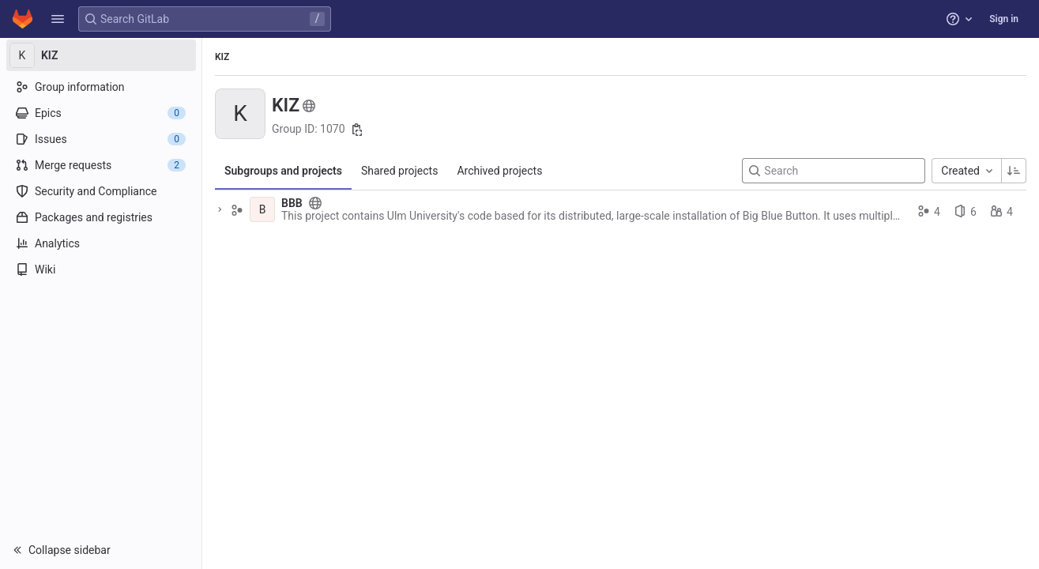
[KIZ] (101, 55)
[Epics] (100, 113)
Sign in (1003, 18)
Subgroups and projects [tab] (283, 170)
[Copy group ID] (357, 129)
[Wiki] (100, 269)
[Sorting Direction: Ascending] (1013, 170)
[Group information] (100, 87)
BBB (292, 203)
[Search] (833, 170)
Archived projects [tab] (499, 170)
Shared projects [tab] (399, 170)
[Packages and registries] (100, 217)
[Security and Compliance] (100, 191)
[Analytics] (100, 243)
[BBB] (262, 209)
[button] (57, 19)
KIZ (222, 56)
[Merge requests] (100, 165)
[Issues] (100, 139)
